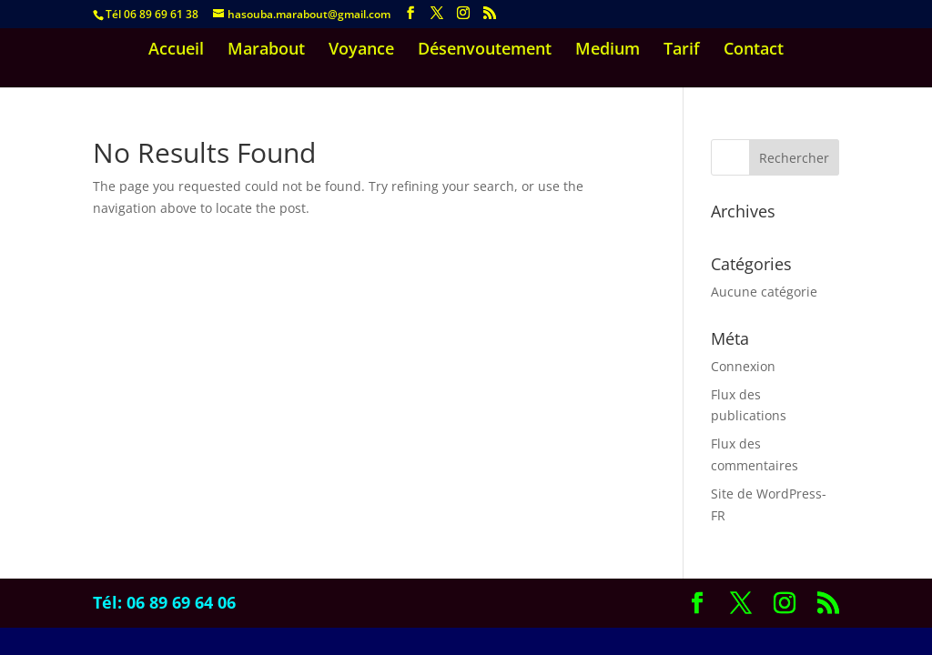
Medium (607, 50)
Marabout (266, 50)
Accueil (176, 50)
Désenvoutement (485, 50)
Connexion (743, 366)
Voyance (361, 50)
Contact (754, 50)
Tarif (682, 50)
